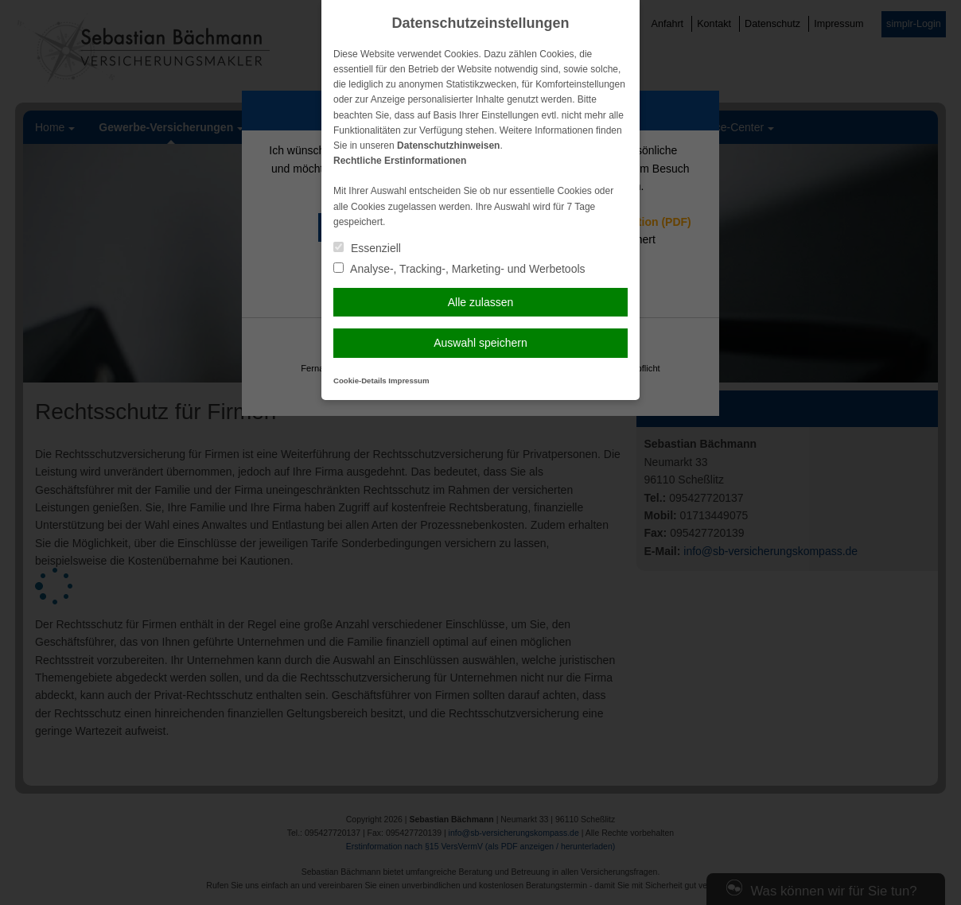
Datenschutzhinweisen (448, 145)
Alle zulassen (481, 302)
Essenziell (367, 248)
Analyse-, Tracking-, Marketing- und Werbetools (459, 268)
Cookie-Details (360, 380)
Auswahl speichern (480, 342)
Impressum (408, 380)
